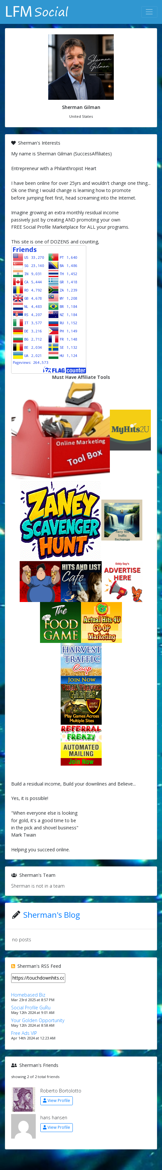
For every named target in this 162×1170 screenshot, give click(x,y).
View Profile (56, 1100)
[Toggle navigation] (149, 12)
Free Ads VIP (24, 1033)
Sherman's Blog (51, 914)
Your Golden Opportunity (37, 1020)
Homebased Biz (28, 995)
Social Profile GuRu (31, 1007)
